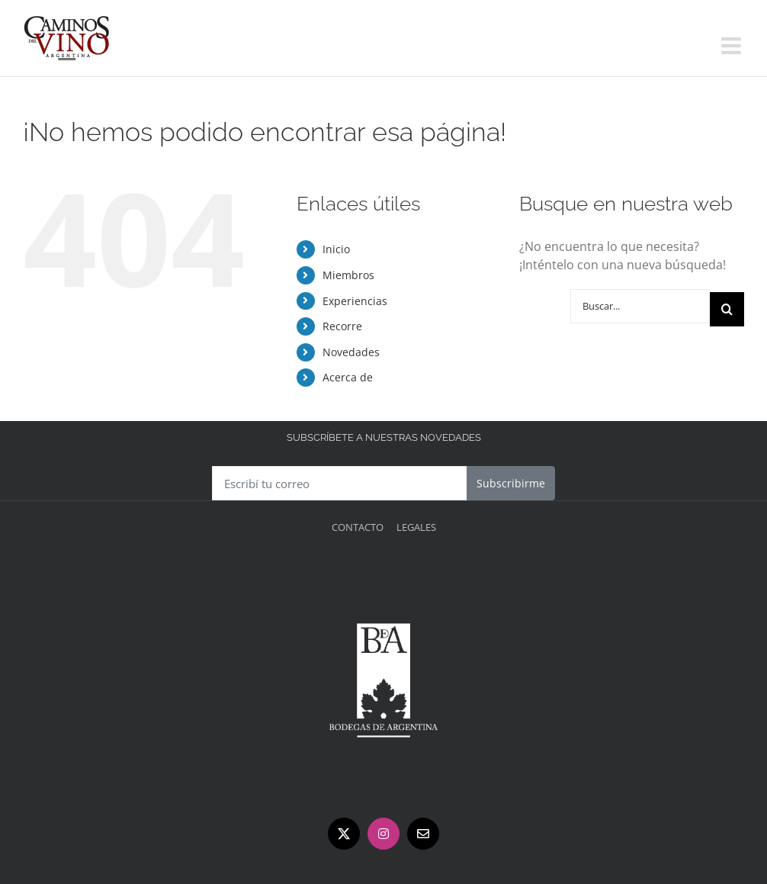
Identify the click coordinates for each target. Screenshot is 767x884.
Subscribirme (511, 483)
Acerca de (348, 377)
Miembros (348, 275)
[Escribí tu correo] (339, 483)
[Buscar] (727, 309)
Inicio (336, 249)
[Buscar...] (640, 306)
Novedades (351, 352)
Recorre (342, 326)
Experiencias (355, 301)
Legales (416, 527)
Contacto (358, 527)
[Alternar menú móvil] (732, 45)
